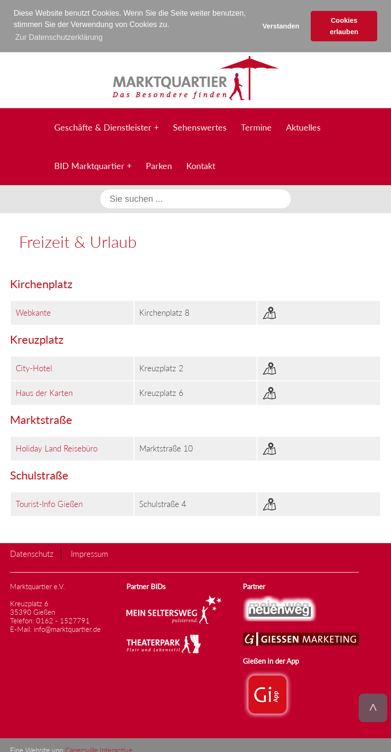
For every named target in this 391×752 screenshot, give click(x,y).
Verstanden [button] (280, 26)
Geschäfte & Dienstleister (103, 127)
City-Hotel (34, 367)
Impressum (89, 553)
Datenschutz (32, 553)
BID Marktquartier (89, 165)
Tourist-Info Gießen (49, 503)
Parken (159, 165)
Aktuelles (303, 127)
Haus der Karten (44, 392)
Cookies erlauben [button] (344, 26)
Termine (256, 127)
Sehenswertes (200, 127)
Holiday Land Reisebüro (56, 447)
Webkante (33, 312)
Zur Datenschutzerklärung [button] (59, 37)
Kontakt (200, 165)
